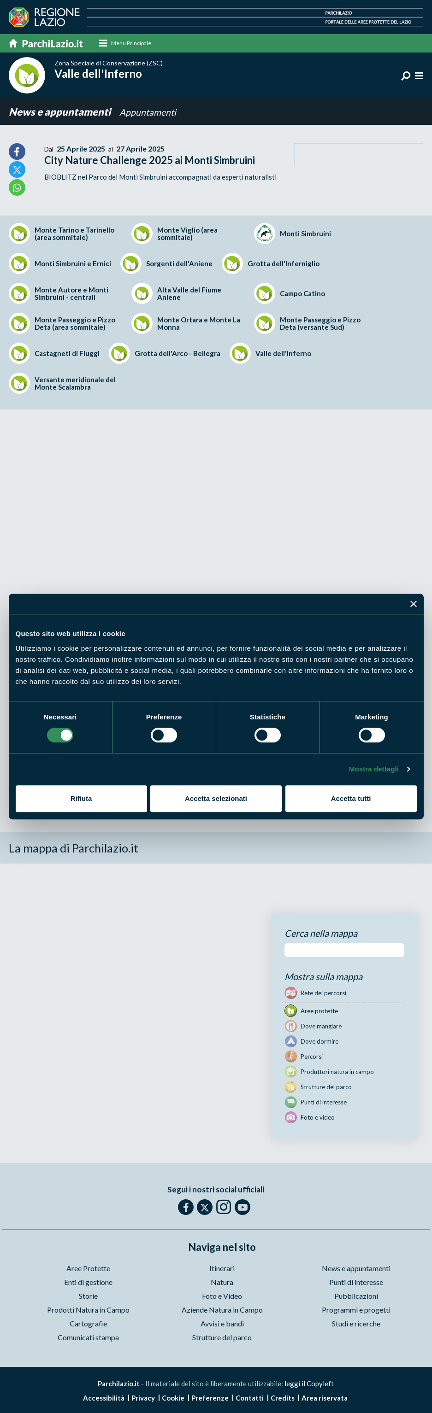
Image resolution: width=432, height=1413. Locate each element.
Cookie (173, 1398)
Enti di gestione (88, 1282)
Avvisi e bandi (222, 1323)
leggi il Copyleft (309, 1383)
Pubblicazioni (356, 1295)
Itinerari (222, 1268)
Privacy (143, 1398)
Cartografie (88, 1323)
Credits (283, 1398)
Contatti (250, 1398)
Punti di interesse (356, 1282)
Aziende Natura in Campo (222, 1309)
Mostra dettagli (374, 769)
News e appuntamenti (60, 111)
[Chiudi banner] (413, 604)
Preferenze (210, 1398)
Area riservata (325, 1398)
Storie (88, 1295)
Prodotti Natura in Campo (88, 1309)
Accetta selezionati (216, 798)
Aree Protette (88, 1268)
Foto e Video (222, 1295)
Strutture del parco (222, 1337)
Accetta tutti (351, 798)
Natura (222, 1282)
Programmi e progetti (356, 1309)
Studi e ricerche (356, 1323)
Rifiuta (81, 798)
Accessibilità (103, 1398)
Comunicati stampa (88, 1337)
